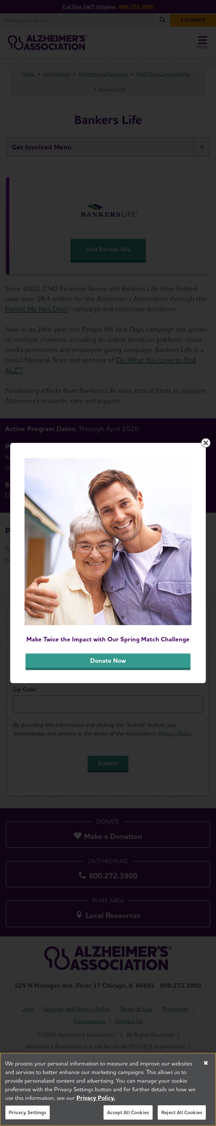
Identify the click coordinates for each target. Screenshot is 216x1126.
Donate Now (108, 660)
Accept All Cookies (128, 1116)
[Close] (206, 1066)
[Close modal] (206, 443)
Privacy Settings (28, 1116)
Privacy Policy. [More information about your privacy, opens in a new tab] (95, 1101)
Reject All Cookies (181, 1116)
